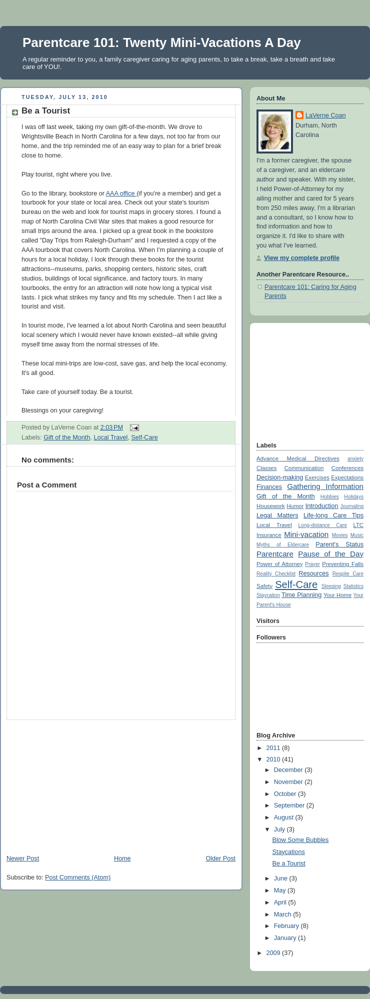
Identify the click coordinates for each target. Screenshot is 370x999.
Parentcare (275, 554)
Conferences (348, 468)
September (290, 805)
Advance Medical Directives (298, 459)
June (282, 878)
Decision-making (279, 477)
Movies (340, 535)
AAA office (121, 193)
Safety (264, 586)
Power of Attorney (279, 564)
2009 (274, 953)
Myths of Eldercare (282, 545)
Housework (270, 506)
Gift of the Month (67, 437)
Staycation (268, 595)
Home (122, 858)
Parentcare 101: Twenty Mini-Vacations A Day (161, 42)
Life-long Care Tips (334, 515)
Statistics (354, 586)
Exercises (317, 477)
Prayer (312, 564)
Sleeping (331, 586)
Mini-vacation (306, 534)
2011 (274, 748)
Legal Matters (277, 515)
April (281, 902)
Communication (304, 468)
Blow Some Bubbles (300, 840)
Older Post (221, 858)
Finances (269, 487)
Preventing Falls (343, 564)
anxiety (356, 459)
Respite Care (348, 573)
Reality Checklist (276, 573)
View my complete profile (302, 258)
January (286, 938)
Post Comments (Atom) (77, 877)
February (287, 926)
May (281, 890)
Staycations (288, 852)
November (289, 782)
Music (357, 535)
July (280, 829)
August (285, 817)
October (286, 794)
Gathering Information (325, 486)
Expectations (347, 477)
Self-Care (144, 437)
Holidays (354, 497)
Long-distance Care (322, 525)
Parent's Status (340, 544)
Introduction (322, 506)
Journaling (352, 506)
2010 (274, 759)
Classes (266, 468)
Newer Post (22, 858)
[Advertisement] (75, 782)
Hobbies (329, 497)
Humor (295, 506)
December (289, 770)
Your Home (338, 595)
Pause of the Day (331, 554)
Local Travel (111, 437)
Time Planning (302, 595)
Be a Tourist (46, 111)
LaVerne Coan (326, 115)
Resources (313, 573)
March (284, 914)
